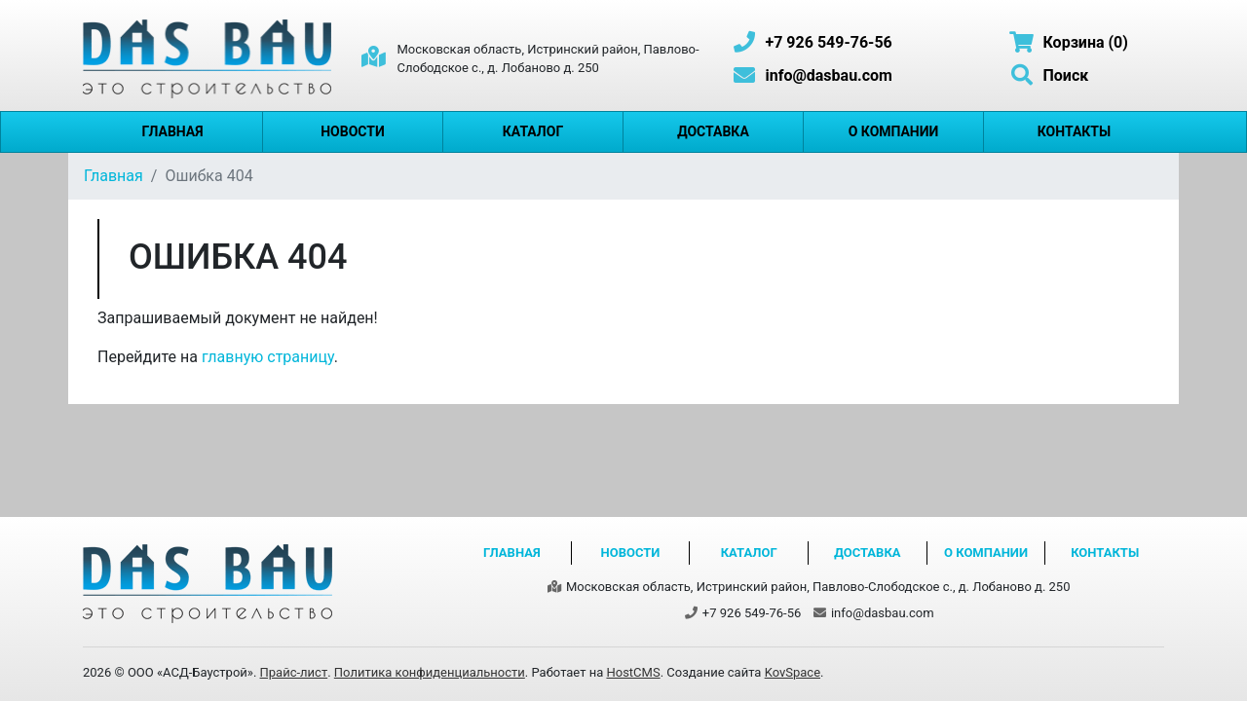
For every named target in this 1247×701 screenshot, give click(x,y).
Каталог (533, 131)
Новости (353, 131)
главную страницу (268, 357)
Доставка (713, 131)
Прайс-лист (294, 672)
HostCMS (633, 672)
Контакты (1074, 131)
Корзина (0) (1068, 42)
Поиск (1048, 75)
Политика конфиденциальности (429, 672)
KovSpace (792, 672)
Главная (172, 131)
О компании (894, 131)
